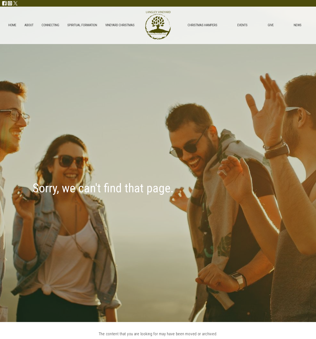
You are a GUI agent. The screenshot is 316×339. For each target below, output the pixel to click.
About (28, 25)
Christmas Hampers (202, 25)
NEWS (297, 25)
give (271, 25)
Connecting (50, 25)
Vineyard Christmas (120, 25)
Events (242, 25)
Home (12, 25)
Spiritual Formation (82, 25)
